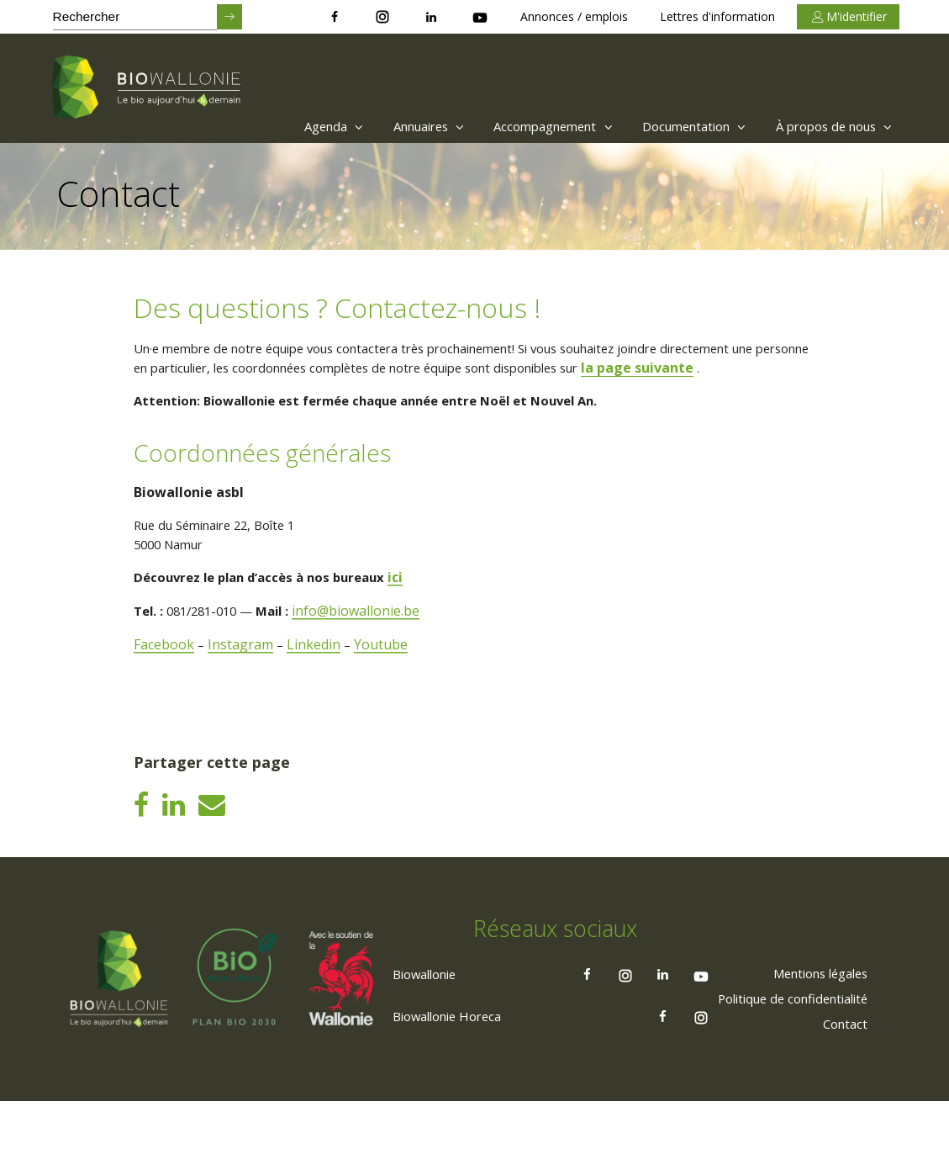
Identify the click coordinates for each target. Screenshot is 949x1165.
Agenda (284, 126)
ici (414, 604)
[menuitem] (279, 126)
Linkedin (317, 671)
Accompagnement (523, 126)
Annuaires (387, 126)
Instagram (243, 671)
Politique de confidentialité (783, 1060)
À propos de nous (829, 126)
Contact (842, 1086)
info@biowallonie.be (372, 637)
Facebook (165, 671)
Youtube (385, 671)
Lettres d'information (717, 16)
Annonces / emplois (574, 16)
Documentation (677, 126)
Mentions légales (812, 1035)
